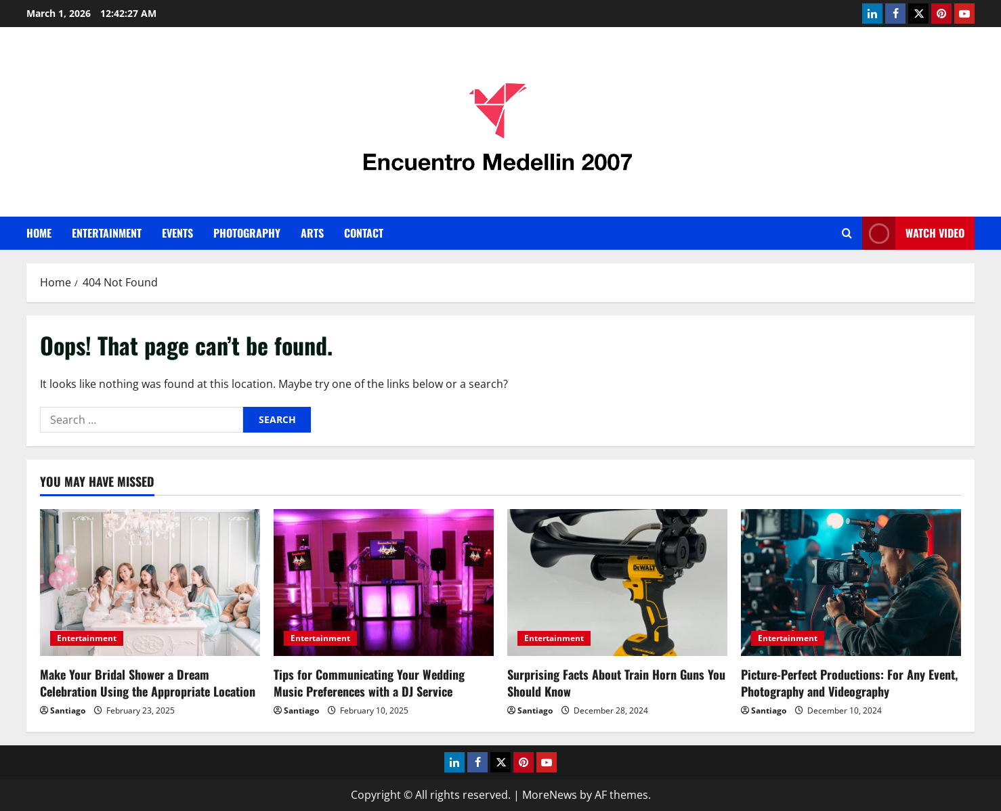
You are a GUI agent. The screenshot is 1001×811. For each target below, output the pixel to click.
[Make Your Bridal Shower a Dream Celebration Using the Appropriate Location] (150, 582)
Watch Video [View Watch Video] (913, 233)
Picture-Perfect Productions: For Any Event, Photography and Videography (849, 682)
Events (177, 233)
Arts (312, 233)
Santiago (67, 710)
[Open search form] (847, 233)
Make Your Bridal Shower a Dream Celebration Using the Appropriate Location (147, 682)
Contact (363, 233)
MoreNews (549, 794)
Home (38, 233)
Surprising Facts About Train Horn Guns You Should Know (616, 682)
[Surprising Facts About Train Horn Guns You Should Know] (617, 582)
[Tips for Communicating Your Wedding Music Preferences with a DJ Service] (384, 582)
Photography (246, 233)
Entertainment (107, 233)
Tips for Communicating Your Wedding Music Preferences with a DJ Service (369, 682)
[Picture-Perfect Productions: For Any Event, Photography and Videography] (851, 582)
